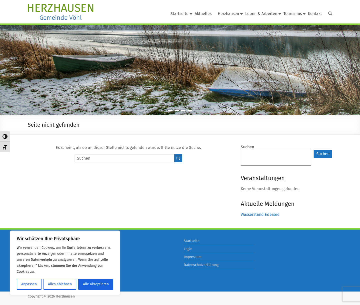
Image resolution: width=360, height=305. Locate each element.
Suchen (247, 147)
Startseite (179, 13)
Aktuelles (203, 13)
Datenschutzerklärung (201, 265)
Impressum (193, 257)
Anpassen (29, 284)
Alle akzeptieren (96, 284)
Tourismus (293, 13)
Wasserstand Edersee (260, 214)
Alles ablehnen (60, 284)
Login (188, 249)
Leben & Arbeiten (261, 13)
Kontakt (315, 13)
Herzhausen (228, 13)
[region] (65, 263)
